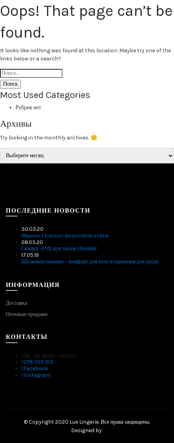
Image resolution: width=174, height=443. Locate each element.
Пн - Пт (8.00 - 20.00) (48, 355)
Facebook (34, 368)
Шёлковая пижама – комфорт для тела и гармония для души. (90, 261)
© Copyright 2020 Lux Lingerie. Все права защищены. (87, 422)
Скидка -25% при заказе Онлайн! (59, 248)
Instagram (35, 375)
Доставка (16, 303)
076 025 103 (37, 362)
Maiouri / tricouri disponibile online (65, 235)
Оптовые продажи (26, 314)
